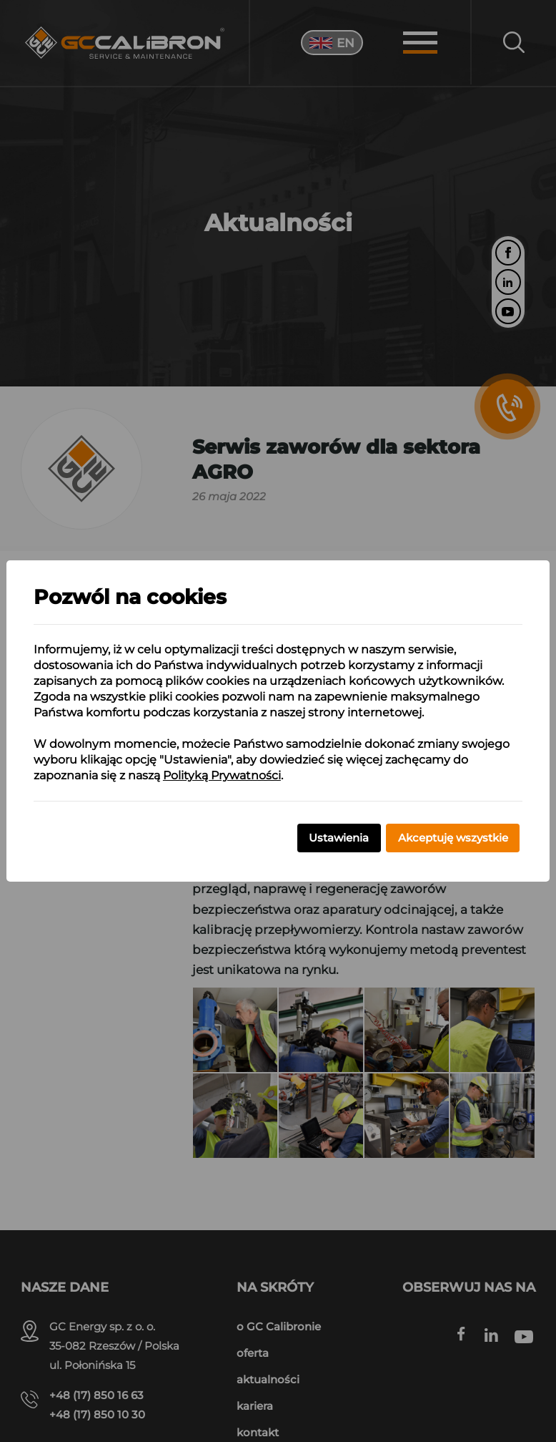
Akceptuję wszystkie (453, 837)
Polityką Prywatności (222, 775)
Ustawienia (339, 837)
